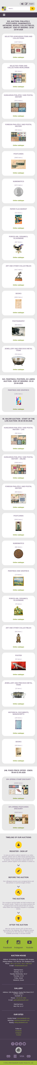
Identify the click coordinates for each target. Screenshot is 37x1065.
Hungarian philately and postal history (18, 96)
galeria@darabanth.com (21, 1000)
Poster (18, 655)
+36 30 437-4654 (21, 998)
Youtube (18, 1035)
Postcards (18, 154)
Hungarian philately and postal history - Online (18, 458)
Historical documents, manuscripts (18, 713)
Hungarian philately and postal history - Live (18, 428)
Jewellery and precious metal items (18, 349)
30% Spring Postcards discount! (18, 808)
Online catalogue (18, 57)
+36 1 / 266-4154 (26, 963)
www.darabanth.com (23, 1018)
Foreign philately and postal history (18, 125)
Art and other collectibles (18, 266)
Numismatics (18, 181)
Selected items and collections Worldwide (18, 66)
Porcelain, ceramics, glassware (18, 237)
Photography (18, 321)
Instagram (18, 1033)
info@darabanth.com (21, 965)
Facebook (18, 1031)
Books (18, 293)
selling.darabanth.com (21, 1022)
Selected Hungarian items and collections (18, 37)
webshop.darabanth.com (21, 1020)
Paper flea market (18, 209)
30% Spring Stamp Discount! (18, 779)
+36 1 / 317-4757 (15, 963)
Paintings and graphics (18, 390)
